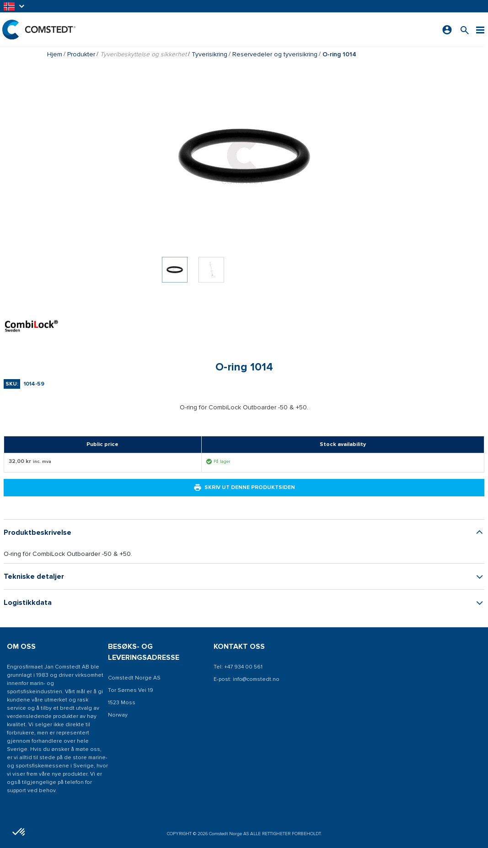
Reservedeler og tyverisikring (274, 54)
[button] (15, 6)
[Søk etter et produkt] (464, 29)
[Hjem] (38, 29)
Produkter (81, 54)
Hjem (54, 54)
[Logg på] (447, 29)
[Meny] (480, 29)
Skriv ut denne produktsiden (244, 488)
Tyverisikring (209, 54)
